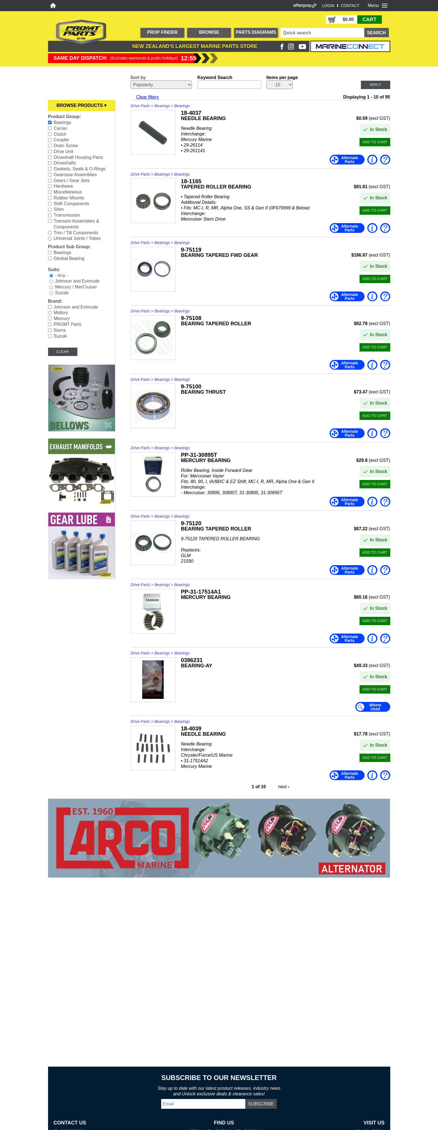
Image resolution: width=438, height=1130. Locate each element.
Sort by (138, 77)
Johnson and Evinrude (77, 281)
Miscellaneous (68, 192)
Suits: (54, 269)
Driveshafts (65, 163)
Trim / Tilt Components (76, 232)
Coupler (61, 139)
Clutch (60, 134)
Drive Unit (63, 151)
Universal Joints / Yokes (77, 238)
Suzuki (61, 292)
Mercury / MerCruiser (76, 287)
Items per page (282, 77)
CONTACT (350, 5)
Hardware (63, 186)
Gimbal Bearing (69, 258)
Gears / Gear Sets (72, 180)
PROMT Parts (67, 324)
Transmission (67, 215)
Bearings (62, 122)
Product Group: (64, 116)
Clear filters (147, 97)
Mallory (61, 312)
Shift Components (71, 203)
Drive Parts (140, 106)
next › (283, 786)
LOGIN (328, 5)
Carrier (60, 128)
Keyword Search (214, 77)
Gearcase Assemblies (75, 174)
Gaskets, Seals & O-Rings (80, 168)
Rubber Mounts (69, 197)
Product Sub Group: (69, 246)
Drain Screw (66, 145)
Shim (59, 209)
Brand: (55, 301)
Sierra (60, 330)
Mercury (62, 318)
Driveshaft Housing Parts (78, 157)
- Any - (61, 275)
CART (370, 19)
